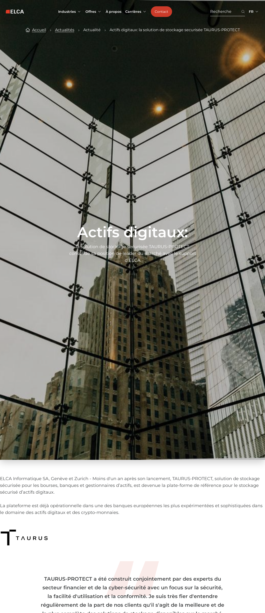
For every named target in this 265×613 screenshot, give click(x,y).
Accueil (39, 30)
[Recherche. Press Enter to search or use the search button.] (225, 11)
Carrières (136, 11)
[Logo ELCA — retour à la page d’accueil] (14, 11)
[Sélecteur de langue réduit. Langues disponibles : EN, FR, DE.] (254, 11)
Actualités (64, 30)
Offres (93, 11)
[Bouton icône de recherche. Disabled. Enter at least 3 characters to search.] (243, 11)
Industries (70, 11)
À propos (113, 11)
